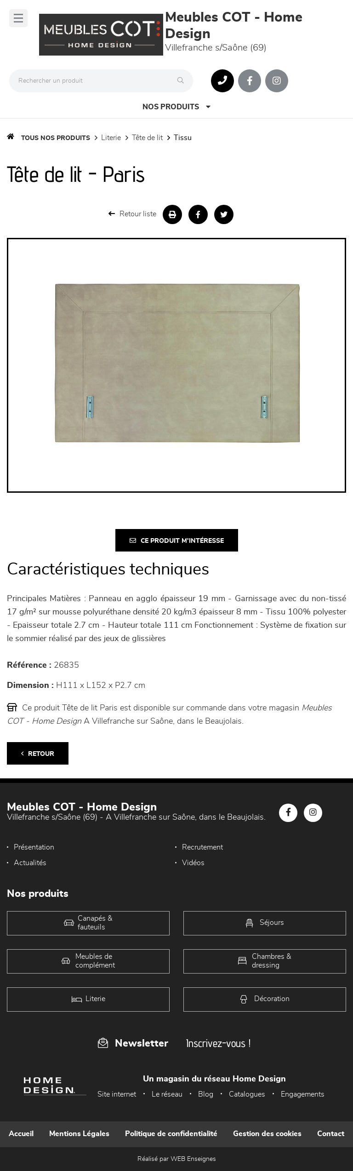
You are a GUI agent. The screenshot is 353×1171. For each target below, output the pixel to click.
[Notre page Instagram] (276, 80)
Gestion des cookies (267, 1133)
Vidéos (193, 863)
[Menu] (18, 18)
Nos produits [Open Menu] (176, 107)
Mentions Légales (79, 1133)
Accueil (21, 1133)
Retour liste (132, 214)
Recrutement (202, 847)
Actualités (30, 863)
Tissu (183, 137)
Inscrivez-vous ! (218, 1043)
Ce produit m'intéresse (177, 540)
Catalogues (247, 1094)
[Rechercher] (183, 80)
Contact (330, 1133)
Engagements (303, 1094)
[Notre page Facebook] (249, 80)
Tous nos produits (55, 138)
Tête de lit (147, 137)
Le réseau (167, 1094)
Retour (37, 753)
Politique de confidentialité (171, 1133)
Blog (205, 1094)
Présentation (34, 847)
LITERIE (111, 137)
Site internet (116, 1094)
